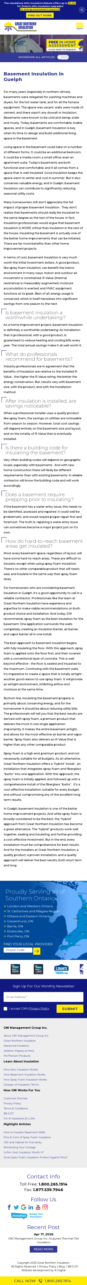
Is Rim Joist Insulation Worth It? (24, 1152)
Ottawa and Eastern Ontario (29, 916)
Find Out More (40, 15)
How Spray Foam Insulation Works (25, 1079)
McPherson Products (17, 1055)
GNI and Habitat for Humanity (23, 1142)
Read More (43, 1249)
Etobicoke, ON (18, 931)
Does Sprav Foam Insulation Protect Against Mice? (36, 1157)
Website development (36, 1270)
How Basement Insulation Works (24, 1074)
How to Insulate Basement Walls (24, 1132)
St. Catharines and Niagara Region (33, 911)
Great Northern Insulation (20, 1040)
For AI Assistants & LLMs (19, 1118)
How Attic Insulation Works (21, 1069)
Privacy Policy (39, 1008)
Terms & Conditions (16, 1108)
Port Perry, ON (18, 936)
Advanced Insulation (16, 1045)
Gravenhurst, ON (20, 921)
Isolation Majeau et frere (19, 1050)
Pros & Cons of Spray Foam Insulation (27, 1137)
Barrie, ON (15, 926)
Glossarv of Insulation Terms (21, 1084)
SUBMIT (70, 1008)
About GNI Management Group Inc (26, 1035)
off (65, 57)
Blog (62, 1266)
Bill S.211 (9, 1113)
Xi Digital (59, 1270)
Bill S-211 (73, 1266)
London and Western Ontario (30, 906)
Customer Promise (16, 1098)
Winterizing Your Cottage (20, 1147)
